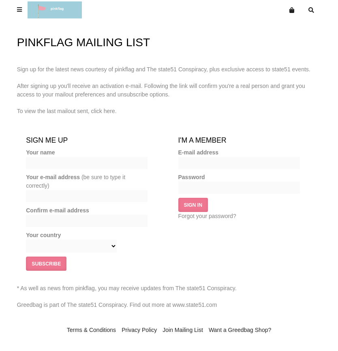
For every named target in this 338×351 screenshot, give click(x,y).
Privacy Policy (139, 330)
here (109, 111)
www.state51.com (195, 305)
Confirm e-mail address (57, 210)
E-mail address (198, 152)
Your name (40, 152)
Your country (43, 235)
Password (191, 177)
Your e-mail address (75, 181)
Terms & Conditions (91, 330)
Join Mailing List (183, 330)
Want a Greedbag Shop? (240, 330)
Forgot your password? (207, 216)
